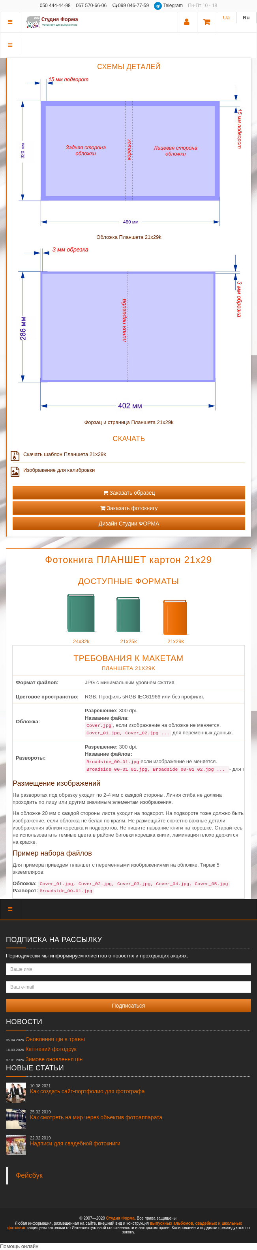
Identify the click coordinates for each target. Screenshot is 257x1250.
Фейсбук (29, 1175)
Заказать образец (129, 493)
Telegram (169, 5)
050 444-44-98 (55, 5)
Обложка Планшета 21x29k (128, 237)
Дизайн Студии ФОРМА (129, 523)
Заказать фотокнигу (129, 508)
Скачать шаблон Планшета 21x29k (59, 454)
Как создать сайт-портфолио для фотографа (87, 1088)
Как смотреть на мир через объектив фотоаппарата (96, 1114)
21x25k (129, 616)
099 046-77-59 (130, 5)
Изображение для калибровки (54, 470)
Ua (226, 18)
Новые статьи (35, 1068)
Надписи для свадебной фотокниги (75, 1141)
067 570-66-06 (91, 5)
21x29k (176, 616)
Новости (24, 1022)
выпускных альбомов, (172, 1223)
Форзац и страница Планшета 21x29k (128, 422)
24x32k (81, 616)
